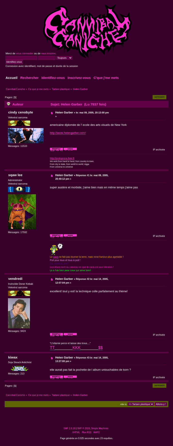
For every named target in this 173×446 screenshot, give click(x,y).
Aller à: (123, 404)
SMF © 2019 (83, 428)
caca (55, 256)
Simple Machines (99, 428)
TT (52, 347)
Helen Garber (64, 112)
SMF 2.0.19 (69, 428)
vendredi (15, 278)
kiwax (13, 357)
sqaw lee (15, 175)
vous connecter (24, 53)
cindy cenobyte (20, 112)
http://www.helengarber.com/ (68, 132)
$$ (100, 347)
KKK (77, 347)
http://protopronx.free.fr (62, 158)
